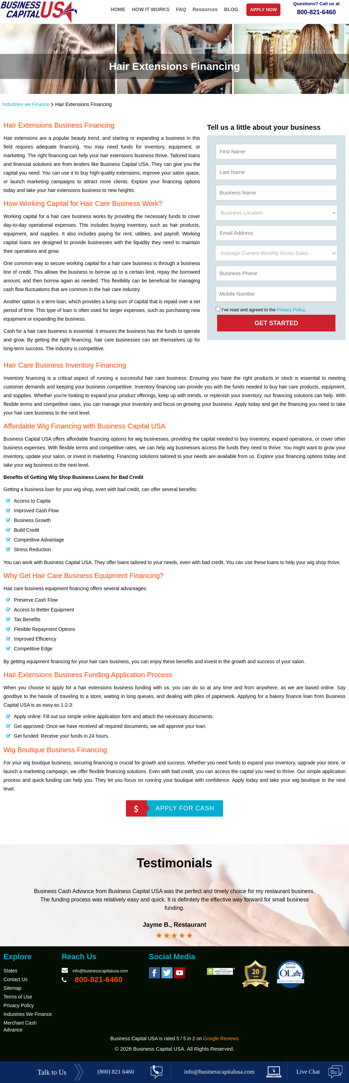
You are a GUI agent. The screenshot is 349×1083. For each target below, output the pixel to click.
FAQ (181, 9)
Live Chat (308, 1071)
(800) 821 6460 (115, 1071)
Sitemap (12, 988)
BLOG (231, 9)
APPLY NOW (263, 9)
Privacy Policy (291, 309)
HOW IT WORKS (150, 9)
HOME (118, 9)
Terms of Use (17, 997)
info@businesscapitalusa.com (100, 971)
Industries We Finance (27, 1014)
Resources (205, 9)
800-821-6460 (316, 12)
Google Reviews (221, 1038)
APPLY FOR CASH (185, 808)
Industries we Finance (25, 104)
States (10, 970)
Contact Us (15, 979)
